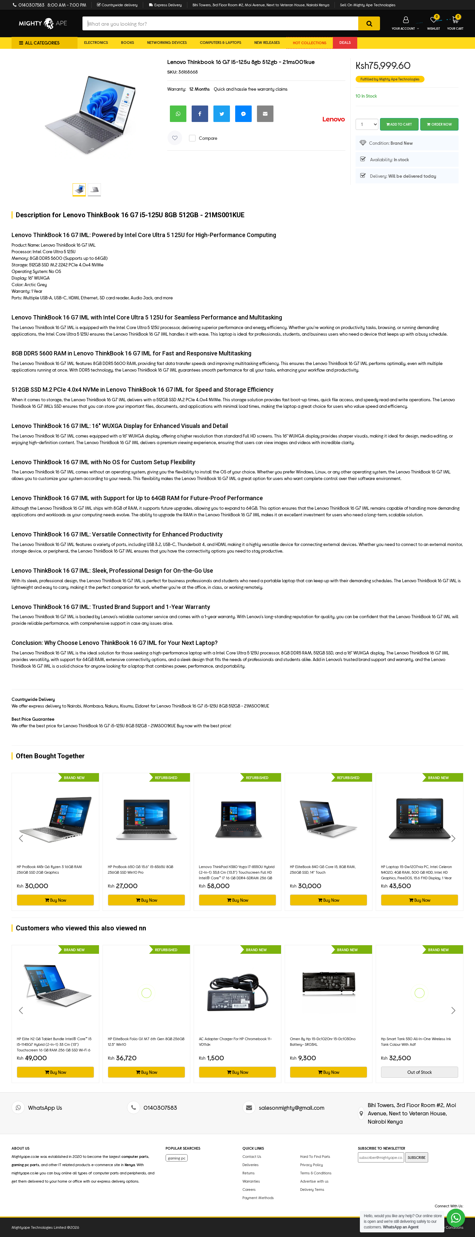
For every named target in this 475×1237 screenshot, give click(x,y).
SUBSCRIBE (417, 1157)
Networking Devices (167, 42)
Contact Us (251, 1156)
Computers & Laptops (220, 42)
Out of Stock (419, 1072)
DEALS (345, 42)
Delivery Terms (312, 1189)
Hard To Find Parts (315, 1156)
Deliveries (250, 1164)
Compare (208, 138)
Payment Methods (258, 1197)
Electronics (96, 42)
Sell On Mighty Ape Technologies (368, 4)
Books (127, 42)
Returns (248, 1172)
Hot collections (309, 42)
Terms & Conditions (316, 1172)
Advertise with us (314, 1181)
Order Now (439, 124)
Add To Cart (399, 124)
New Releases (267, 42)
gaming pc (176, 1158)
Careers (249, 1189)
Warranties (251, 1181)
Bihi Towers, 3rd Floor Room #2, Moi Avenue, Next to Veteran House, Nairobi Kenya (261, 4)
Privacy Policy (311, 1164)
